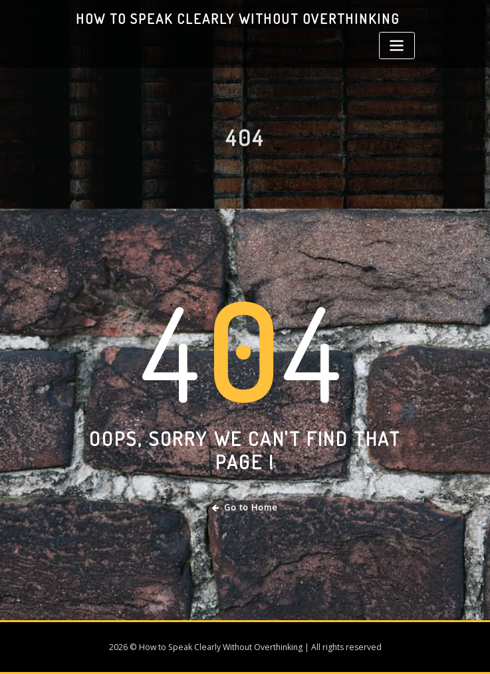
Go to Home (245, 507)
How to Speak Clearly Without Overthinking (238, 18)
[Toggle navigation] (397, 45)
